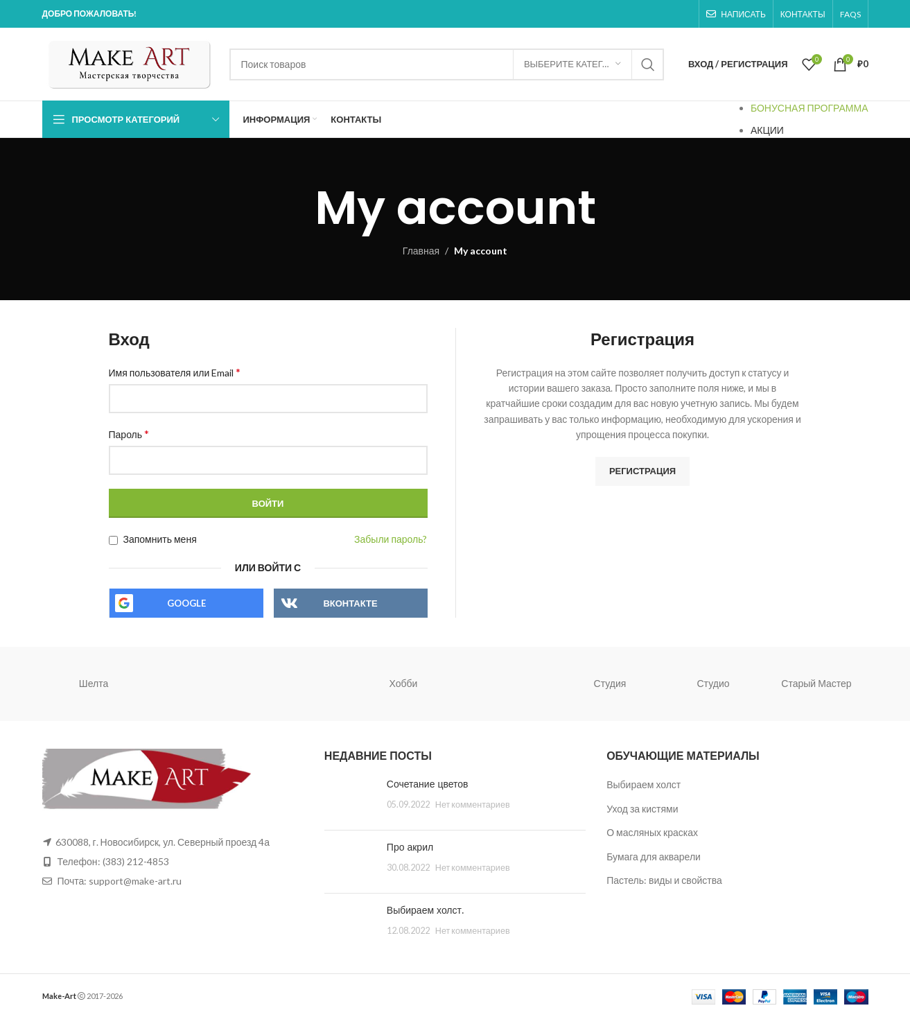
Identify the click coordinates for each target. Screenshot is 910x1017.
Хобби (404, 683)
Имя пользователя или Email (175, 372)
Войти (268, 503)
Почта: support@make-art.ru (118, 881)
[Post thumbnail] (350, 798)
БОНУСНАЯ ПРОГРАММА (809, 108)
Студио (713, 683)
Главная (421, 251)
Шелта (93, 683)
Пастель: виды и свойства (664, 880)
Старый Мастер (816, 683)
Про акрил (410, 847)
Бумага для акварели (653, 856)
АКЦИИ (767, 130)
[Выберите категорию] (572, 64)
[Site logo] (129, 63)
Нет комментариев (472, 804)
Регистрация (642, 470)
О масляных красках (652, 832)
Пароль (129, 433)
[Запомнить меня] (113, 540)
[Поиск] (446, 64)
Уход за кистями (642, 809)
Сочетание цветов (428, 784)
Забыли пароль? (390, 539)
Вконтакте (350, 603)
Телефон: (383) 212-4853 (113, 861)
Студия (610, 683)
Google (186, 603)
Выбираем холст (643, 784)
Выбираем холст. (425, 910)
